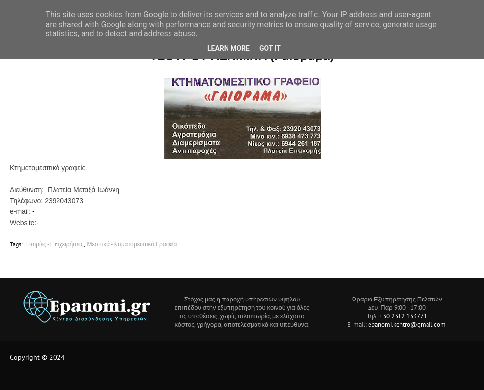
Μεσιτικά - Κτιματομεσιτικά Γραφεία (132, 244)
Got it (270, 48)
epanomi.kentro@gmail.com (407, 324)
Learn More (228, 48)
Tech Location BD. (93, 357)
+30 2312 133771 (403, 316)
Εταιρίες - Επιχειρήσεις (54, 244)
